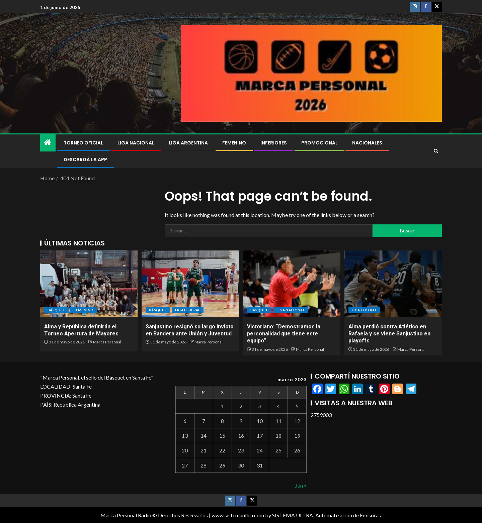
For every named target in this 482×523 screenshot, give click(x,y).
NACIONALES (367, 142)
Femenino (234, 142)
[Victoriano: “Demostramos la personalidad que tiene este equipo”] (291, 283)
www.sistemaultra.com (238, 515)
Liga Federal (187, 310)
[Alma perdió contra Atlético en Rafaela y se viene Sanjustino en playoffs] (393, 283)
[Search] (436, 151)
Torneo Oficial (83, 142)
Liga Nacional (135, 142)
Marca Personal (107, 341)
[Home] (48, 142)
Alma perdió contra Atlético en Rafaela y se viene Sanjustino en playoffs (389, 333)
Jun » (301, 485)
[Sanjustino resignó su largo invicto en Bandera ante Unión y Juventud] (190, 283)
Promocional (319, 142)
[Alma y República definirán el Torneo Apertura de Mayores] (89, 283)
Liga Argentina (188, 142)
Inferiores (273, 142)
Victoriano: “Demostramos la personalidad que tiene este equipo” (283, 333)
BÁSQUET (56, 310)
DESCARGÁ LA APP (85, 159)
